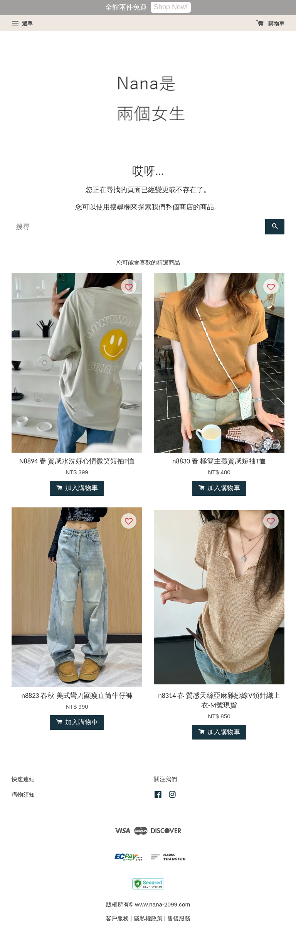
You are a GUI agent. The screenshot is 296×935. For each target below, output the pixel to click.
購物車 (270, 23)
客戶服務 (117, 918)
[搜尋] (138, 226)
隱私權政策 (148, 918)
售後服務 (178, 918)
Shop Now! (171, 7)
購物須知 (23, 794)
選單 (22, 23)
